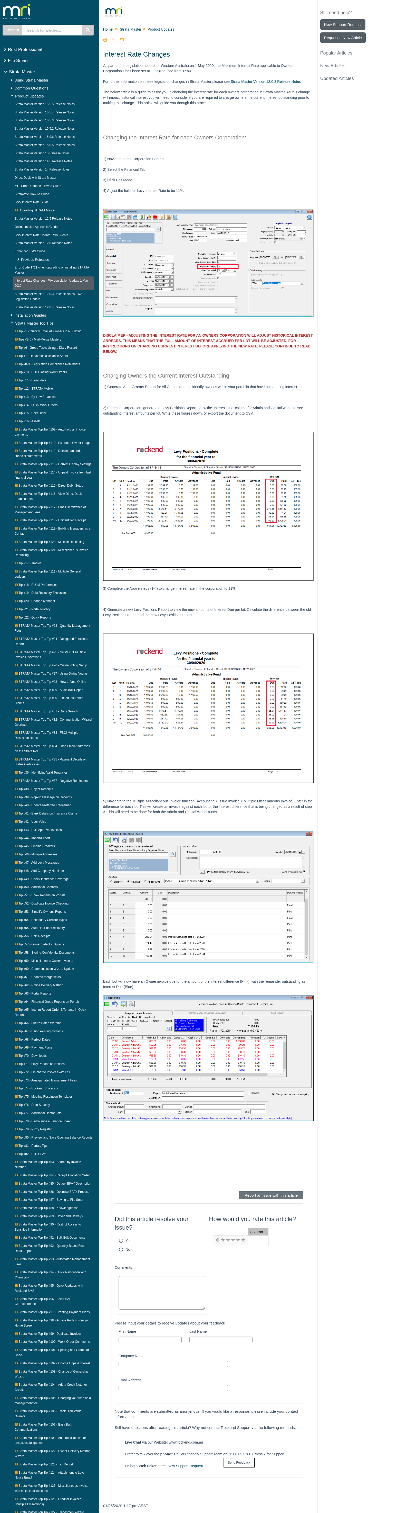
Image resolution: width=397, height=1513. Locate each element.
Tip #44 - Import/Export (32, 838)
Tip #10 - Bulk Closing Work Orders (41, 372)
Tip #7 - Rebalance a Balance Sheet (41, 356)
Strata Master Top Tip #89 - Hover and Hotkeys (49, 1216)
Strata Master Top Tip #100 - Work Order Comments (52, 1342)
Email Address (130, 1380)
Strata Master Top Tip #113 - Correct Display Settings (53, 464)
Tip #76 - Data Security (32, 1105)
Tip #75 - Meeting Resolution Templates (44, 1096)
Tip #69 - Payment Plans (33, 1047)
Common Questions (31, 88)
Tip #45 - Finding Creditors (35, 846)
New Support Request (185, 1466)
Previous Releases (35, 260)
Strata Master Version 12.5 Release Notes (43, 218)
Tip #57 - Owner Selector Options (39, 944)
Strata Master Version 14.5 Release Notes (43, 161)
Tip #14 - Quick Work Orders (36, 405)
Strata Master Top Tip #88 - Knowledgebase (47, 1208)
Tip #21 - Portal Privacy (32, 609)
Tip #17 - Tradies (28, 563)
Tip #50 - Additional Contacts (36, 887)
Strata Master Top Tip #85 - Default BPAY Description (53, 1183)
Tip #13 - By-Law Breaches (35, 397)
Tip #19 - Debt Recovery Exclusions (41, 593)
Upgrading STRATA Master (35, 210)
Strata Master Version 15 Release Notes (42, 153)
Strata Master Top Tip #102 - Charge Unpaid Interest (52, 1363)
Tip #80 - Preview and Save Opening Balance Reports (53, 1137)
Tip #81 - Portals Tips (31, 1146)
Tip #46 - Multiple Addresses (36, 854)
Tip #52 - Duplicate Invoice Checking (42, 903)
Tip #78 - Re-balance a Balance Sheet (43, 1121)
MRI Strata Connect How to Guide (38, 186)
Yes (128, 1241)
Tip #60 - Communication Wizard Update (44, 969)
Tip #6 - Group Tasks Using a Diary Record (46, 348)
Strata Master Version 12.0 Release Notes (43, 243)
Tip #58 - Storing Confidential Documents (45, 952)
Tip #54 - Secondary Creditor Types (41, 920)
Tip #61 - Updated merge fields (38, 977)
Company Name (131, 1356)
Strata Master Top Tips (34, 323)
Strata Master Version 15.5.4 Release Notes (45, 112)
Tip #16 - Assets (28, 421)
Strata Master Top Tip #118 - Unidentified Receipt (50, 520)
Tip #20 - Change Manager (35, 601)
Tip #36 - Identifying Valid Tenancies (41, 772)
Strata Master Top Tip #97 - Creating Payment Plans (52, 1312)
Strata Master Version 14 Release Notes (42, 169)
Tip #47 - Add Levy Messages (37, 862)
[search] (52, 30)
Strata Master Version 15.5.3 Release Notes (45, 120)
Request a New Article (343, 37)
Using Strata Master (31, 80)
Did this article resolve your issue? (152, 1223)
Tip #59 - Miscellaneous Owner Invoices (44, 961)
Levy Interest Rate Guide (32, 202)
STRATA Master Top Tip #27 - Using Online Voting (51, 673)
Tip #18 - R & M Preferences (36, 585)
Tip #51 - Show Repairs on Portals (40, 895)
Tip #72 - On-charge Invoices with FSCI (43, 1072)
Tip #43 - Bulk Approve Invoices (38, 830)
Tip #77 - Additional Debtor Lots (38, 1113)
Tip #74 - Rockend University (36, 1088)
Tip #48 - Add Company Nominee (39, 871)
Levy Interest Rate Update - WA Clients (41, 235)
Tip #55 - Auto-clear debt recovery (40, 928)
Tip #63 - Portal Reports (33, 993)
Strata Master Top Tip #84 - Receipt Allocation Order (52, 1175)
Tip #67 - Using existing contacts (39, 1031)
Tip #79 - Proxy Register (33, 1129)
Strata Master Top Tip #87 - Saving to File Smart (49, 1200)
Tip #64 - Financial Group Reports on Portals (47, 1002)
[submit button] (239, 1462)
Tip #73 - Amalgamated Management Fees (46, 1080)
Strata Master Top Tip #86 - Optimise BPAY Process (52, 1192)
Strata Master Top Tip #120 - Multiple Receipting (49, 542)
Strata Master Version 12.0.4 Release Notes (45, 307)
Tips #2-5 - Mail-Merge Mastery (38, 339)
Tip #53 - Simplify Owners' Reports (40, 912)
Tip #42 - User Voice (30, 821)
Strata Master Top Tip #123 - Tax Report (44, 1464)
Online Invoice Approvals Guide (36, 227)
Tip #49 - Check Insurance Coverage (42, 879)
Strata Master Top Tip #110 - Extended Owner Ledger (53, 443)
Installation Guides (30, 315)
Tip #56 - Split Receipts (32, 936)
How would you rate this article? (252, 1218)
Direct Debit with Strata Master (35, 178)
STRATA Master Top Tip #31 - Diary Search (46, 711)
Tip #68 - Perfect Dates (32, 1039)
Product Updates (29, 96)
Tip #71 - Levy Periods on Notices (40, 1064)
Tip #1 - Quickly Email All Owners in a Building (48, 331)
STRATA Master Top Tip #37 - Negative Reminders (51, 781)
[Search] (88, 30)
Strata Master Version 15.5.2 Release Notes (45, 128)
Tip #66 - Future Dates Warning (38, 1023)
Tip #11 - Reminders (30, 380)
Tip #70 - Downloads (31, 1056)
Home (108, 29)
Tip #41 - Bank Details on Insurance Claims (46, 813)
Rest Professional (25, 49)
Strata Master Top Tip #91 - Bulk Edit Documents (50, 1237)
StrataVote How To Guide (32, 194)
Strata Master (22, 71)
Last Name (198, 1331)
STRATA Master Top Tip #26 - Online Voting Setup (51, 665)
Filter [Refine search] (13, 30)
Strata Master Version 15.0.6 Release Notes (45, 137)
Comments (123, 1267)
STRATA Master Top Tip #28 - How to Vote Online (50, 682)
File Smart (18, 60)
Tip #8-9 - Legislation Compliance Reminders (47, 364)
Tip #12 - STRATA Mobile (34, 388)
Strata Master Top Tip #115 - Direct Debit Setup (49, 485)
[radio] (217, 1240)
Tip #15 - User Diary (30, 413)
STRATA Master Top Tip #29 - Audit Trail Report (49, 690)
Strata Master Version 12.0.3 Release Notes (266, 81)
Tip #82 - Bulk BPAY (30, 1154)
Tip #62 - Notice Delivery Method (39, 985)
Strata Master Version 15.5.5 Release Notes (45, 104)
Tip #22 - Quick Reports (33, 617)
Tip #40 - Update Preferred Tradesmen (43, 805)
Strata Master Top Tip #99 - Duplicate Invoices (48, 1334)
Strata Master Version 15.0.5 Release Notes (45, 145)
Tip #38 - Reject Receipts (34, 789)
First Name (127, 1331)
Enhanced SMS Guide (30, 251)
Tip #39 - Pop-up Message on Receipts (43, 797)
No (127, 1249)
